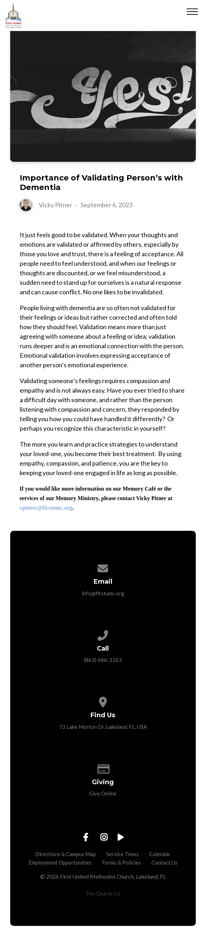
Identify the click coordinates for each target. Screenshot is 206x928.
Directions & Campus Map (65, 854)
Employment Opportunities (60, 862)
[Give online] (102, 767)
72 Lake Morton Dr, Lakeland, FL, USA (103, 727)
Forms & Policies (121, 862)
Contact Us (164, 862)
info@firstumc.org (103, 593)
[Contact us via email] (102, 566)
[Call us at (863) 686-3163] (102, 633)
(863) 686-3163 (103, 660)
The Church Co (103, 893)
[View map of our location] (102, 700)
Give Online (103, 793)
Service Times (122, 854)
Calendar (159, 854)
